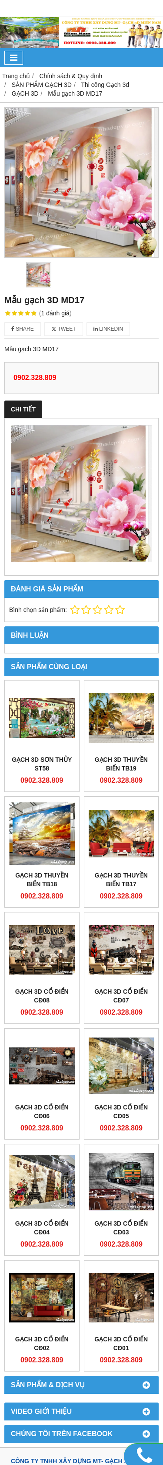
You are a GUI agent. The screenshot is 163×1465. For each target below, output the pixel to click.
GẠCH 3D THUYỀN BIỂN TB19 (121, 764)
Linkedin (108, 329)
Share (22, 329)
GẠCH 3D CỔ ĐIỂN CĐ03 (121, 1228)
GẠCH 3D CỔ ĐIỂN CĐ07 (121, 996)
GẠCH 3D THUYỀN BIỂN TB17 (121, 880)
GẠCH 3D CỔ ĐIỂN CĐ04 (42, 1228)
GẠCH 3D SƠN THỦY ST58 (42, 764)
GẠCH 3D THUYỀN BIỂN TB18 (41, 880)
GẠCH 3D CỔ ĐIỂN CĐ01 (121, 1343)
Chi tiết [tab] (23, 409)
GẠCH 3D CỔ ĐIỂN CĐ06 (42, 1111)
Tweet (63, 329)
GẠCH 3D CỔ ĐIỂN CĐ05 (121, 1111)
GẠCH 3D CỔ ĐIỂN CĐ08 (42, 996)
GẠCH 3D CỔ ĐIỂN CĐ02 (42, 1343)
